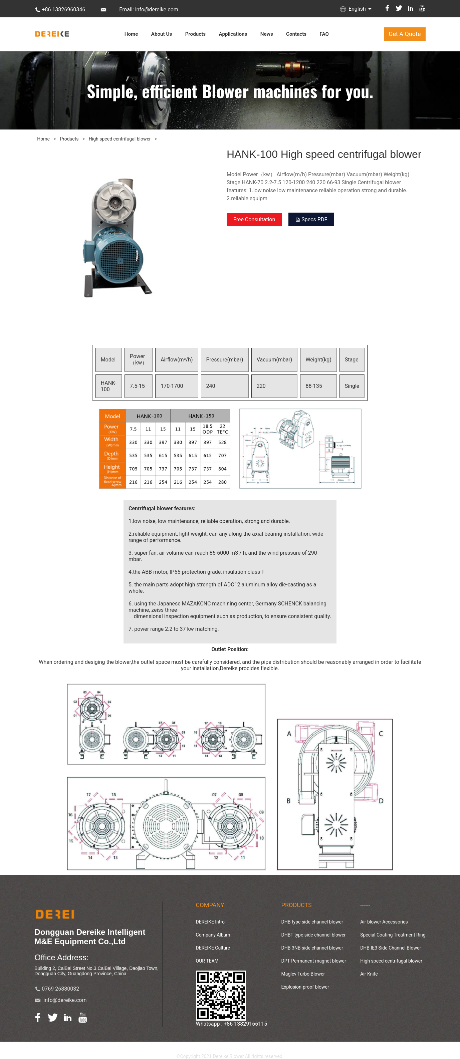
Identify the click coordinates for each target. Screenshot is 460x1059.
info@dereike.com (64, 1000)
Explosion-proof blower (305, 987)
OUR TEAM (207, 961)
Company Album (213, 935)
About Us (161, 34)
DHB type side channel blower (312, 921)
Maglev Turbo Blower (303, 974)
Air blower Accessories (384, 921)
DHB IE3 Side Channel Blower (390, 948)
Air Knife (369, 974)
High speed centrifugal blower (120, 139)
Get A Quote (405, 33)
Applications (233, 34)
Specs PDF (311, 219)
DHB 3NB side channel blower (312, 948)
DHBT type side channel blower (313, 935)
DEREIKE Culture (213, 948)
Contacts (296, 34)
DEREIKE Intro (210, 921)
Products (195, 34)
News (266, 34)
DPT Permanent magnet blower (313, 961)
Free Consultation (254, 219)
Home (131, 34)
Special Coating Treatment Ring (393, 935)
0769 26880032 (60, 989)
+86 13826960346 (63, 9)
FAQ (324, 34)
